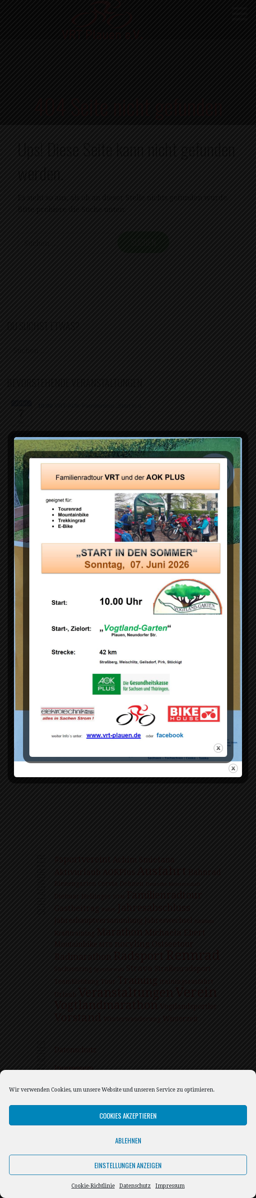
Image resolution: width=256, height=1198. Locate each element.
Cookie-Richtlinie (93, 1186)
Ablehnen (128, 1140)
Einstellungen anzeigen (128, 1165)
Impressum (170, 1186)
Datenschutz (135, 1186)
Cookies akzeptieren (128, 1115)
